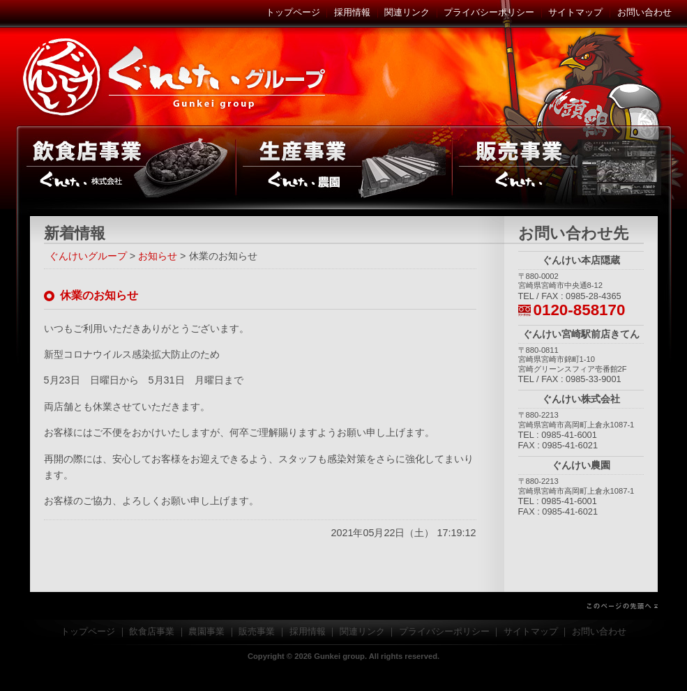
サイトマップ (575, 12)
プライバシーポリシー (489, 12)
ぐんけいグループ (176, 77)
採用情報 (352, 12)
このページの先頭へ (344, 606)
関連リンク (407, 12)
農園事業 (344, 167)
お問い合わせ (644, 12)
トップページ (293, 12)
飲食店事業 (126, 167)
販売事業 (562, 167)
